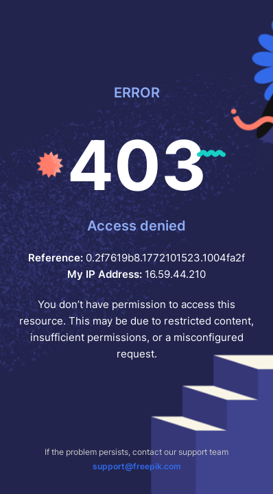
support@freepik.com (137, 466)
